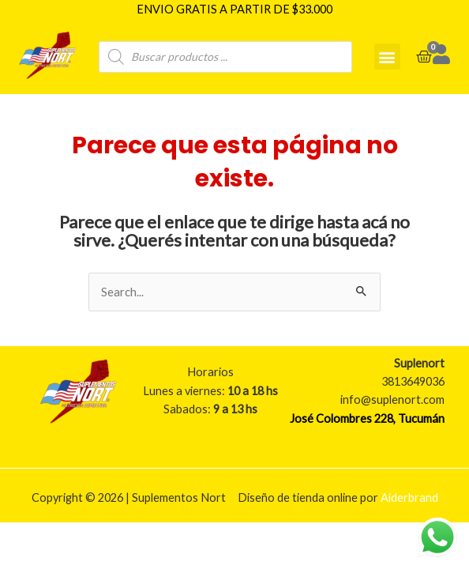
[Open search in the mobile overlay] (225, 57)
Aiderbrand (409, 497)
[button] (387, 56)
